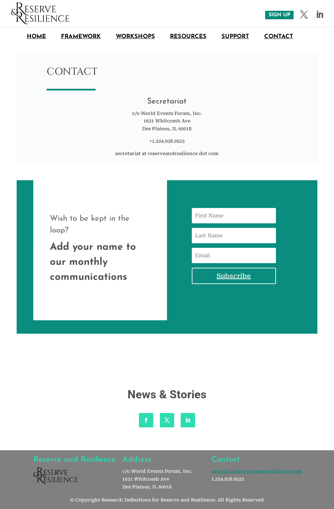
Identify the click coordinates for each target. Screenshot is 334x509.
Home (36, 37)
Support (235, 37)
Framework (81, 37)
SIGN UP (279, 15)
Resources (188, 37)
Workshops (135, 37)
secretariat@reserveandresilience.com (256, 471)
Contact (278, 37)
